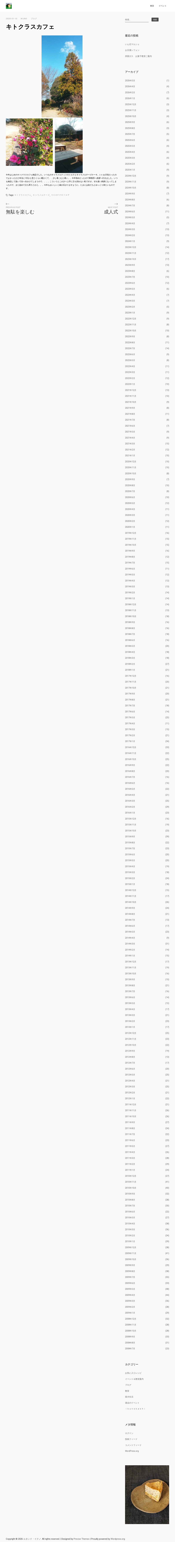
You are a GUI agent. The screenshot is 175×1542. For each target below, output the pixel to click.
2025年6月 (130, 140)
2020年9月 (130, 479)
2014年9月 (130, 908)
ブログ (34, 18)
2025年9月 (130, 122)
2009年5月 (130, 1289)
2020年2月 (130, 521)
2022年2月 (130, 378)
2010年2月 (130, 1235)
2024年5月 (130, 217)
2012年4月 (130, 1081)
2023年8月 (130, 271)
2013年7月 (130, 991)
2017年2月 (130, 735)
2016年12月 (130, 747)
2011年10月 (130, 1116)
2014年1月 (130, 955)
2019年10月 (130, 545)
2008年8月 (130, 1342)
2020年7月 (130, 491)
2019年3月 (130, 586)
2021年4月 (130, 438)
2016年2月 (130, 807)
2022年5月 (130, 360)
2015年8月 (130, 842)
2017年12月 (130, 676)
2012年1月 (130, 1098)
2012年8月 (130, 1057)
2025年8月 (130, 128)
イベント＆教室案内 (134, 1379)
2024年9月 (130, 193)
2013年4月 (130, 1009)
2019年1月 (130, 598)
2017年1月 (130, 741)
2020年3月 (130, 515)
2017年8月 (130, 700)
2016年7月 (130, 777)
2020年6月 (130, 497)
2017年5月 (130, 717)
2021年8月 (130, 414)
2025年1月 (130, 170)
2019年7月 (130, 563)
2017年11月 (130, 682)
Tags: (11, 195)
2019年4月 (130, 580)
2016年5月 (130, 789)
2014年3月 (130, 944)
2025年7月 (130, 134)
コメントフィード (133, 1445)
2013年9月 (130, 979)
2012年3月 (130, 1086)
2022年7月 (130, 348)
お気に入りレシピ (133, 1373)
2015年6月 (130, 854)
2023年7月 (130, 277)
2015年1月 (130, 884)
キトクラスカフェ (22, 195)
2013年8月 (130, 985)
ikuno (24, 18)
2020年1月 (130, 527)
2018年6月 (130, 640)
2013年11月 (130, 967)
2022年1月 (130, 384)
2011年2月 (130, 1164)
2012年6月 (130, 1069)
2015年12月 (130, 819)
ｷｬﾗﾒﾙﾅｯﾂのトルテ (61, 195)
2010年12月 (130, 1176)
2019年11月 (130, 539)
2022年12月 (130, 319)
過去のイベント (132, 1403)
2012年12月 (130, 1033)
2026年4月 (130, 86)
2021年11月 (130, 396)
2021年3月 (130, 443)
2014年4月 (130, 938)
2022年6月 (130, 354)
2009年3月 (130, 1301)
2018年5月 (130, 646)
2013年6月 (130, 997)
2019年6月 (130, 569)
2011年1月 (130, 1170)
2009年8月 (130, 1271)
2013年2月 (130, 1021)
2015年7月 (130, 848)
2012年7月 (130, 1063)
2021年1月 (130, 455)
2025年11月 (130, 110)
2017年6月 (130, 711)
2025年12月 (130, 104)
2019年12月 (130, 533)
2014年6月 (130, 926)
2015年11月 (130, 824)
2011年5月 (130, 1146)
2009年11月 (130, 1253)
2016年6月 (130, 783)
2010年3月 (130, 1229)
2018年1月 (130, 670)
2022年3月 (130, 372)
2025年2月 (130, 164)
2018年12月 (130, 604)
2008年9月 (130, 1336)
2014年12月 (130, 890)
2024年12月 (130, 176)
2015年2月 (130, 878)
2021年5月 (130, 432)
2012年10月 (130, 1045)
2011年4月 (130, 1152)
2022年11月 (130, 324)
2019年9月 (130, 551)
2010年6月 (130, 1212)
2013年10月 (130, 973)
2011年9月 (130, 1122)
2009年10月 (130, 1259)
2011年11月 (130, 1110)
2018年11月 (130, 610)
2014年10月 (130, 902)
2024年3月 (130, 229)
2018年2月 (130, 664)
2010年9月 (130, 1194)
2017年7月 (130, 705)
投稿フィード (131, 1439)
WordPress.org (132, 1451)
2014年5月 (130, 932)
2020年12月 (130, 461)
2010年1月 (130, 1241)
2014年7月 (130, 920)
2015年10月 (130, 831)
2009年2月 (130, 1307)
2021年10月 (130, 402)
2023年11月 (130, 253)
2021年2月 (130, 449)
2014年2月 (130, 950)
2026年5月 (130, 80)
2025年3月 (130, 158)
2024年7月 (130, 205)
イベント (163, 5)
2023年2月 (130, 307)
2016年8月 (130, 771)
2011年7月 (130, 1134)
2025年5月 (130, 146)
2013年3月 (130, 1015)
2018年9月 (130, 622)
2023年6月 (130, 283)
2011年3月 (130, 1158)
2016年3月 (130, 801)
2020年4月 (130, 509)
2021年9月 (130, 408)
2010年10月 (130, 1188)
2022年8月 (130, 342)
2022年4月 (130, 366)
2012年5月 (130, 1075)
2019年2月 (130, 592)
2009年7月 (130, 1277)
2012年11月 (130, 1039)
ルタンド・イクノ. (32, 1538)
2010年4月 (130, 1223)
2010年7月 (130, 1205)
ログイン (129, 1433)
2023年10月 (130, 259)
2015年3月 (130, 872)
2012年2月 (130, 1092)
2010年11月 (130, 1182)
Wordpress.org (118, 1538)
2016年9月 (130, 765)
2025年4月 (130, 152)
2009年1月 (130, 1313)
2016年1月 (130, 813)
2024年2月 (130, 235)
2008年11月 (130, 1325)
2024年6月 (130, 211)
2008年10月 (130, 1331)
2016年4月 (130, 795)
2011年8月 (130, 1128)
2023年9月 (130, 265)
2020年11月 (130, 467)
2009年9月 (130, 1265)
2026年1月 (130, 98)
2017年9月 (130, 694)
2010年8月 (130, 1200)
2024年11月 (130, 182)
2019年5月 (130, 574)
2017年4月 (130, 723)
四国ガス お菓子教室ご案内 (138, 56)
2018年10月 (130, 616)
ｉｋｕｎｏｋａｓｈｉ (135, 1408)
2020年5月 (130, 503)
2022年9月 (130, 336)
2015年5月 (130, 860)
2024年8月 (130, 199)
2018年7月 (130, 634)
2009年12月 (130, 1247)
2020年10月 (130, 473)
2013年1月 (130, 1027)
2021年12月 (130, 390)
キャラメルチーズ (41, 195)
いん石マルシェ (132, 44)
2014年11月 (130, 896)
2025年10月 (130, 116)
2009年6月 (130, 1283)
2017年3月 (130, 729)
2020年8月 (130, 485)
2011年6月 (130, 1140)
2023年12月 (130, 247)
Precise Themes (81, 1538)
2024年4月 (130, 223)
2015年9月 (130, 836)
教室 (152, 5)
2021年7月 (130, 420)
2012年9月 (130, 1051)
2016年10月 (130, 759)
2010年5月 (130, 1217)
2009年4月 (130, 1295)
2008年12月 (130, 1319)
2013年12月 (130, 961)
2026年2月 (130, 92)
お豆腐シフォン (132, 50)
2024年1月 (130, 241)
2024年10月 (130, 188)
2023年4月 (130, 295)
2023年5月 (130, 289)
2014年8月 (130, 914)
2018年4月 (130, 652)
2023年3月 (130, 301)
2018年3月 (130, 658)
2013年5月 (130, 1003)
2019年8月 (130, 557)
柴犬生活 (129, 1397)
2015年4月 (130, 866)
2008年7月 (130, 1348)
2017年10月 (130, 688)
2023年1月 (130, 312)
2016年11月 (130, 753)
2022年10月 (130, 330)
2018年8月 (130, 628)
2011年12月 (130, 1104)
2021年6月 (130, 426)
